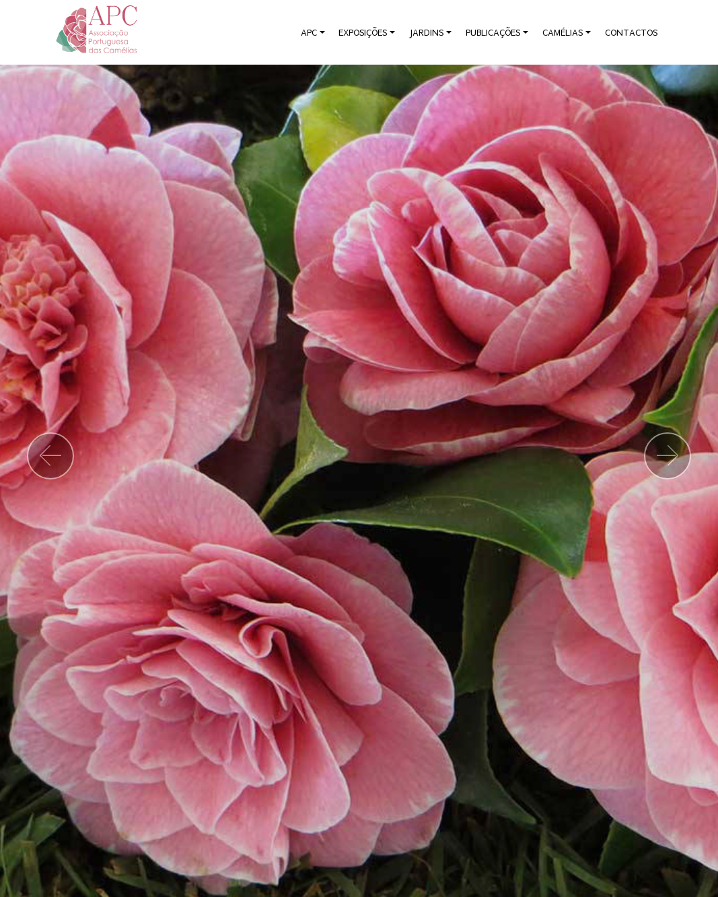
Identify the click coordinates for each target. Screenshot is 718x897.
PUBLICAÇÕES (493, 32)
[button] (50, 455)
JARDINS (426, 32)
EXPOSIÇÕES (362, 32)
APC (309, 32)
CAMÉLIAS (562, 32)
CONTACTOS (631, 32)
